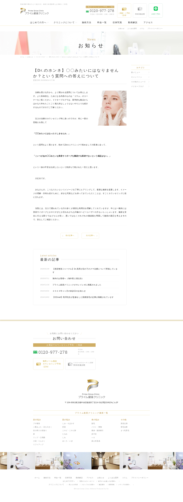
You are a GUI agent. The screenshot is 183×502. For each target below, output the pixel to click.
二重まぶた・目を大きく (42, 433)
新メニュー (135, 72)
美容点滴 (124, 429)
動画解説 (132, 22)
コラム (142, 28)
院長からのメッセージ (87, 487)
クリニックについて (64, 22)
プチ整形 (36, 429)
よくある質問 (132, 28)
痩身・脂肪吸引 (98, 436)
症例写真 (117, 22)
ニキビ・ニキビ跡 (69, 436)
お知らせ (121, 28)
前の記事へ (70, 236)
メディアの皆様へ (124, 490)
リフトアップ (38, 450)
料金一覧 (102, 22)
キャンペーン (136, 77)
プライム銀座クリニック (91, 394)
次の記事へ (90, 236)
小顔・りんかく (39, 447)
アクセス (148, 22)
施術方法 (86, 22)
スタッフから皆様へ (88, 490)
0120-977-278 (58, 357)
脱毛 (93, 429)
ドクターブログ (42, 57)
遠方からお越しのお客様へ (107, 487)
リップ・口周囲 (39, 443)
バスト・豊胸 (97, 433)
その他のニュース (138, 82)
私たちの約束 (73, 490)
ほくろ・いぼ (67, 447)
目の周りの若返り (40, 436)
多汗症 (94, 440)
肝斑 (64, 433)
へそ (93, 443)
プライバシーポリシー (155, 28)
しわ (64, 443)
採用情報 (111, 490)
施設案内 (102, 490)
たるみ (64, 440)
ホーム (22, 57)
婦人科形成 (96, 447)
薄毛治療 (124, 433)
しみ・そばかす (68, 429)
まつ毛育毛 (125, 436)
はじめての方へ (38, 22)
